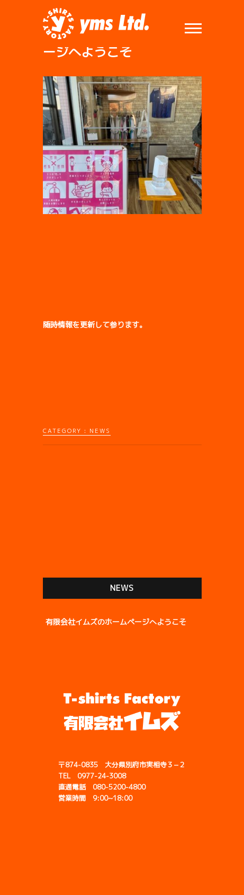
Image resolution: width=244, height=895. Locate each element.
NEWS (100, 431)
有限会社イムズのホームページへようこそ (116, 622)
